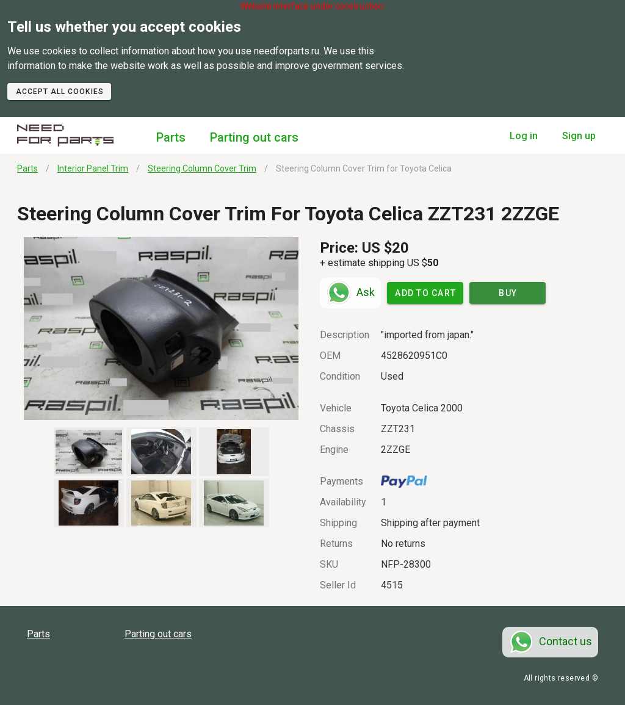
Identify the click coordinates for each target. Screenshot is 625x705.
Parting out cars (254, 137)
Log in (524, 136)
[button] (161, 328)
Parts (171, 137)
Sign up (579, 136)
